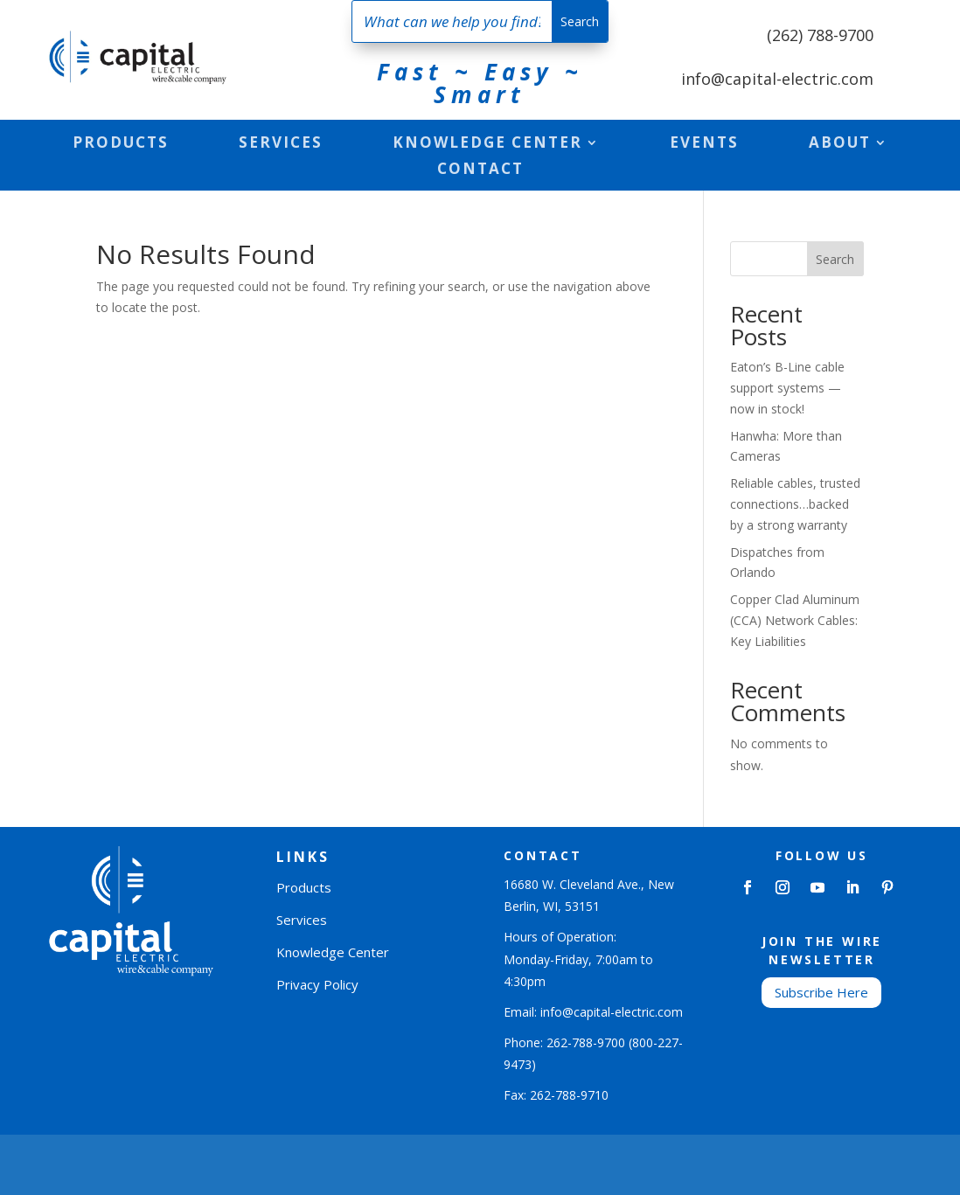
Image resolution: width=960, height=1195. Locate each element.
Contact (480, 170)
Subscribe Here (821, 992)
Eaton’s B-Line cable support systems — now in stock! (787, 387)
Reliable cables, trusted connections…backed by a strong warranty (795, 504)
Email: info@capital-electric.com (593, 1012)
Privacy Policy (317, 984)
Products (121, 144)
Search (835, 259)
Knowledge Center (487, 144)
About (840, 144)
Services (281, 144)
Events (704, 144)
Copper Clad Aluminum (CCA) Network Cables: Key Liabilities (794, 620)
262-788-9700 (585, 1042)
